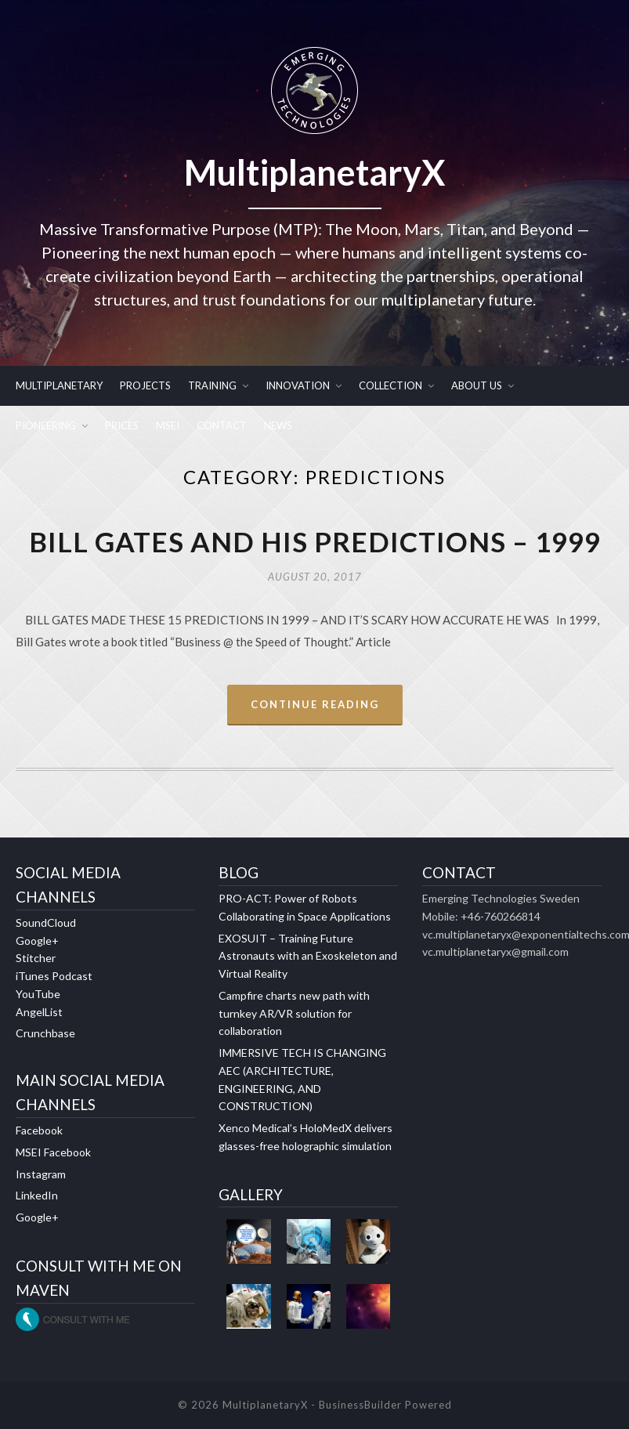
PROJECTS (145, 385)
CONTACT (222, 425)
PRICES (122, 425)
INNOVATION (298, 385)
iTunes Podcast (54, 975)
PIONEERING (46, 425)
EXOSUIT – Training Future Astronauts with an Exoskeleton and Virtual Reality (308, 956)
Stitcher (36, 957)
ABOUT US (476, 385)
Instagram (41, 1174)
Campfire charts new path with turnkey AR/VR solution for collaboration (294, 1013)
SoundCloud (46, 922)
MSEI (167, 425)
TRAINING (212, 385)
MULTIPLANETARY (59, 385)
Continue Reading (315, 704)
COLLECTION (390, 385)
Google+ (37, 940)
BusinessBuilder (360, 1404)
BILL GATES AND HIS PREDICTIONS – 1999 (315, 541)
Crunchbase (45, 1033)
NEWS (278, 425)
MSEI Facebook (53, 1152)
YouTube (38, 993)
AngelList (39, 1011)
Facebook (39, 1130)
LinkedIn (37, 1195)
